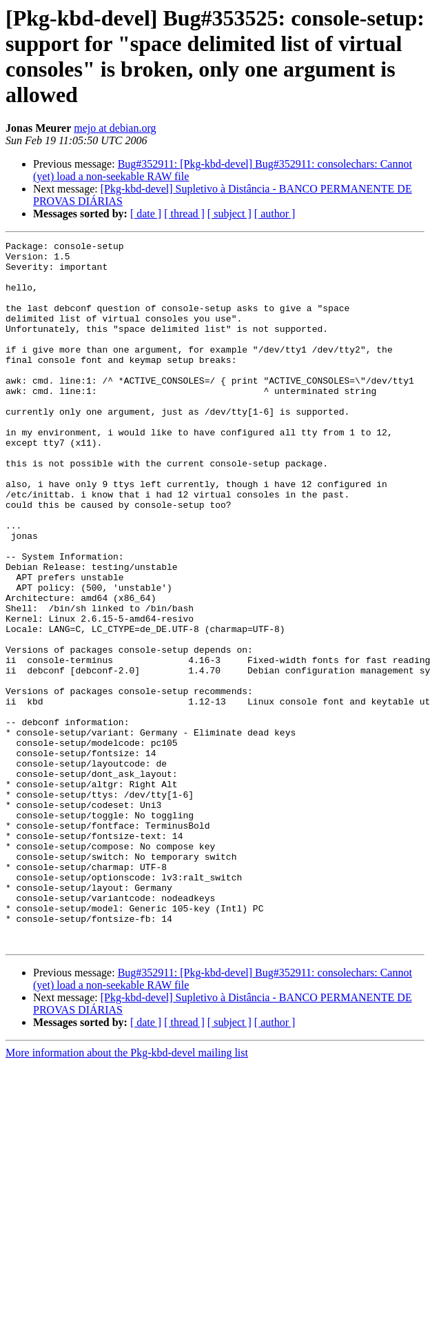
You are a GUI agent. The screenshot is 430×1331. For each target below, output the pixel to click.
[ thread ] (184, 213)
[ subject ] (229, 213)
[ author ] (275, 213)
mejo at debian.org (115, 128)
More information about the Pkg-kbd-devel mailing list (127, 1193)
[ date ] (145, 213)
